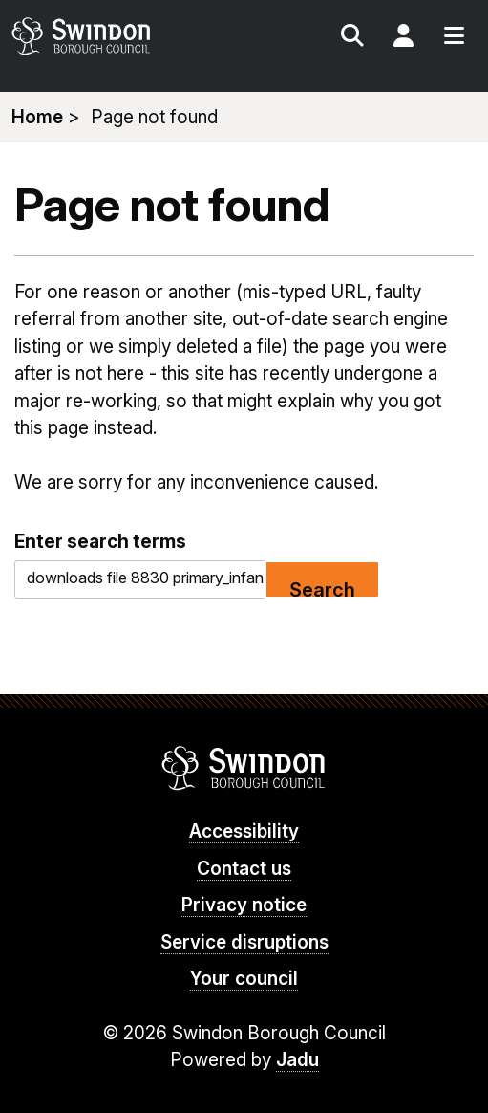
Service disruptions (244, 942)
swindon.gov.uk (125, 35)
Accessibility (244, 831)
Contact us (244, 869)
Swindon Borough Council (244, 768)
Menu (454, 38)
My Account (403, 38)
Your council (244, 979)
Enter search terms (100, 541)
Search (352, 38)
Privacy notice (244, 905)
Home (37, 117)
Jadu (297, 1060)
